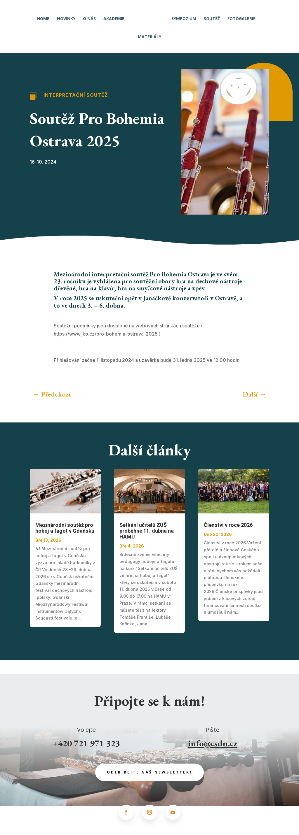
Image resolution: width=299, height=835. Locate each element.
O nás (91, 17)
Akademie (115, 17)
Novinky (68, 17)
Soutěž (210, 17)
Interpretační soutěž (76, 95)
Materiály (149, 35)
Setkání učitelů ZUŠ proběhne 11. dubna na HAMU (146, 531)
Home (45, 17)
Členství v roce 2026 (228, 525)
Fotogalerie (240, 17)
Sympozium (182, 17)
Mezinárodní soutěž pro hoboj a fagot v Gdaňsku (64, 528)
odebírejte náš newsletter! (149, 772)
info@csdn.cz (212, 743)
